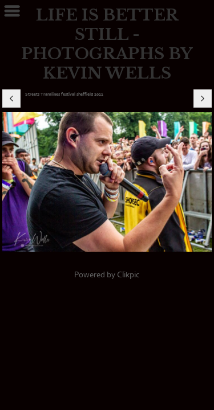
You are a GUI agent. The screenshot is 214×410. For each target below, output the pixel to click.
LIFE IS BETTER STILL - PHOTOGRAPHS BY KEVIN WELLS (107, 44)
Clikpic (128, 275)
